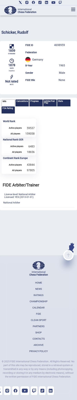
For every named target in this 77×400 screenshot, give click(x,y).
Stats (60, 101)
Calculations (22, 101)
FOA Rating (7, 108)
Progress (34, 101)
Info (4, 101)
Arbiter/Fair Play (49, 102)
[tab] (8, 103)
